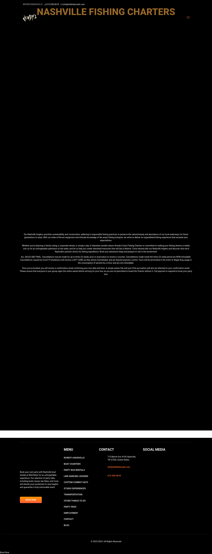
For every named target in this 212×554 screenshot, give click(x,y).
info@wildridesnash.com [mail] (74, 4)
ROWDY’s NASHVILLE (74, 457)
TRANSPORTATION (73, 494)
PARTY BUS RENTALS (74, 470)
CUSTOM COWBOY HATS (76, 482)
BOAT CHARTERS (72, 464)
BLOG (66, 525)
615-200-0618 (114, 475)
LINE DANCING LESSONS (76, 476)
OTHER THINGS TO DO (75, 500)
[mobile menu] (188, 17)
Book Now (4, 552)
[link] (106, 36)
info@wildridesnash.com (119, 467)
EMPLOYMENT (71, 513)
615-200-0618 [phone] (52, 4)
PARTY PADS (70, 507)
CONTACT (69, 519)
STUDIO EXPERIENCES (75, 488)
